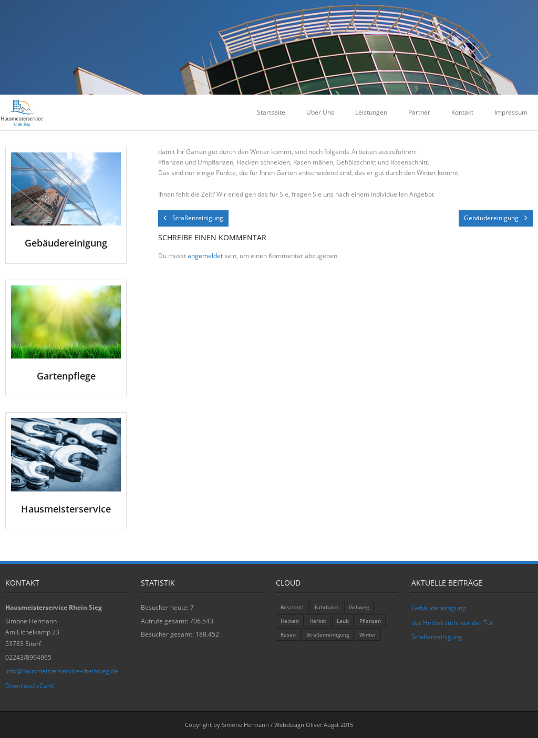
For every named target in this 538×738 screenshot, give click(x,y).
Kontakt (462, 112)
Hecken (290, 620)
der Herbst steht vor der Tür (452, 622)
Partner (419, 112)
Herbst (317, 620)
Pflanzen (370, 620)
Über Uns (320, 112)
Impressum (510, 112)
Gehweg (359, 607)
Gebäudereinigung (438, 607)
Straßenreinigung (327, 634)
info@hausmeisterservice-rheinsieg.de (61, 671)
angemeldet (205, 255)
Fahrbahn (326, 607)
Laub (343, 620)
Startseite (271, 112)
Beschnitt (292, 607)
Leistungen (371, 112)
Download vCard (29, 685)
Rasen (288, 634)
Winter (367, 634)
